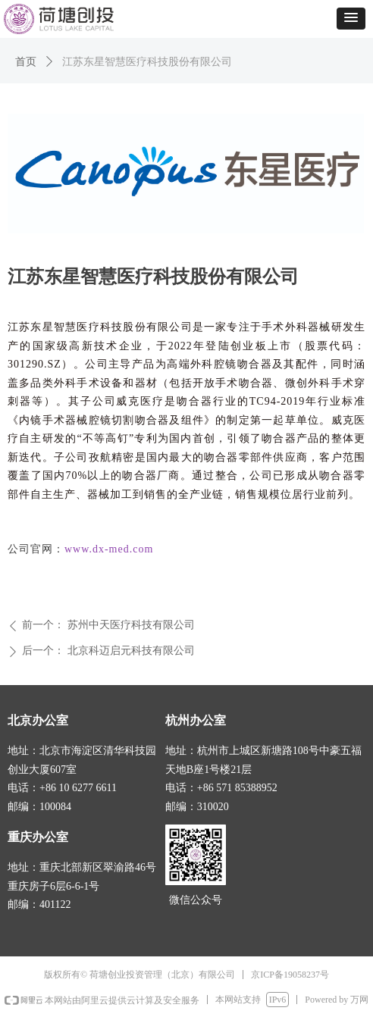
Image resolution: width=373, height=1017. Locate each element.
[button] (351, 19)
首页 (25, 61)
